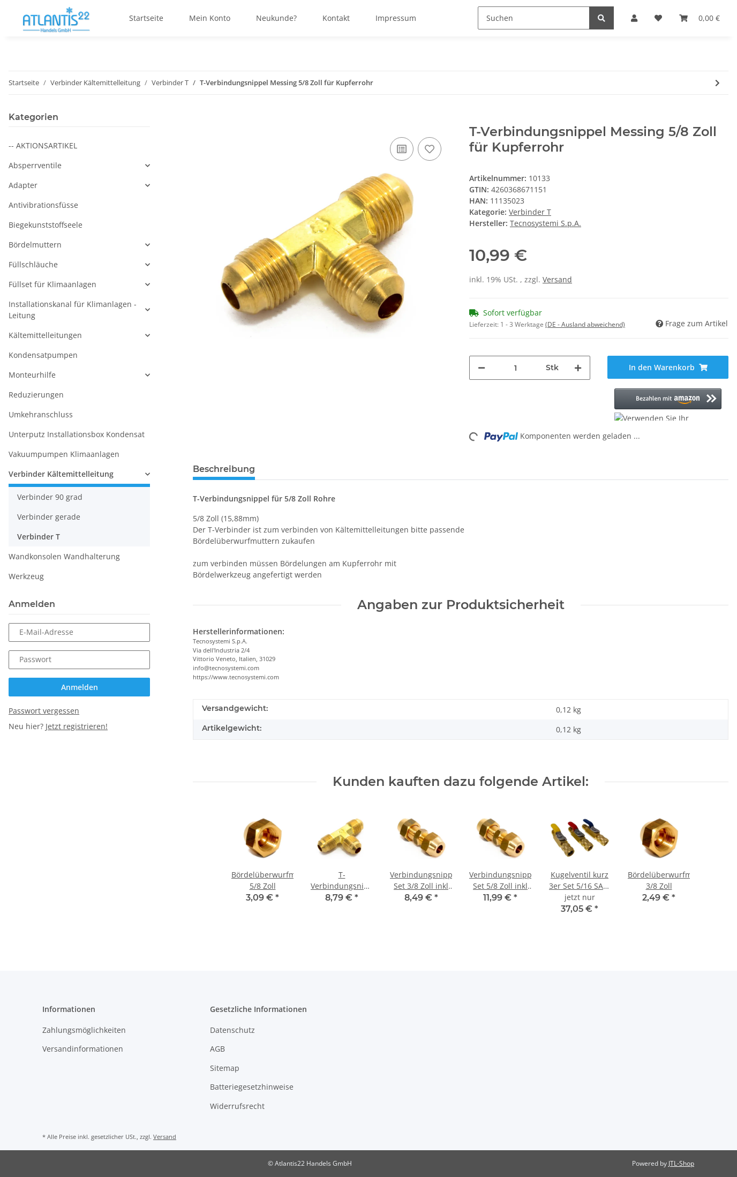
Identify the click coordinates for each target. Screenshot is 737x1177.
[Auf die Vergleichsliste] (401, 149)
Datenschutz (232, 1030)
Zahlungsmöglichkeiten (84, 1030)
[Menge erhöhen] (578, 367)
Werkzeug (26, 576)
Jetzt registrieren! (77, 726)
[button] (667, 404)
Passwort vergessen (44, 711)
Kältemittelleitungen (45, 335)
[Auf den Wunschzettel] (429, 149)
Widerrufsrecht (237, 1106)
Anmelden (79, 687)
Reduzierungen (36, 394)
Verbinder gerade (48, 517)
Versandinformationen (82, 1049)
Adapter (23, 185)
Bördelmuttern (35, 244)
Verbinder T (530, 212)
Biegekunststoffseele (45, 225)
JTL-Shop (681, 1163)
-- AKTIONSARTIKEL (43, 145)
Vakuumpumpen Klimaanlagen (64, 454)
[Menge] (515, 367)
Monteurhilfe (32, 375)
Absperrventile (35, 165)
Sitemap (224, 1068)
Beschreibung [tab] (224, 469)
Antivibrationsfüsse (43, 205)
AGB (217, 1049)
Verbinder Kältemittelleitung (61, 474)
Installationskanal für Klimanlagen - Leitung (73, 309)
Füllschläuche (33, 264)
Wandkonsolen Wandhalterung (64, 556)
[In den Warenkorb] (201, 118)
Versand (557, 279)
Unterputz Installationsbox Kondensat (77, 434)
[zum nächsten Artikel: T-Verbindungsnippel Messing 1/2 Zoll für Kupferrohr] (717, 82)
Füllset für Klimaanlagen (52, 284)
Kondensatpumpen (43, 355)
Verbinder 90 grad (49, 497)
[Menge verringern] (481, 367)
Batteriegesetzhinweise (252, 1087)
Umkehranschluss (41, 414)
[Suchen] (534, 17)
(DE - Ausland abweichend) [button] (585, 324)
